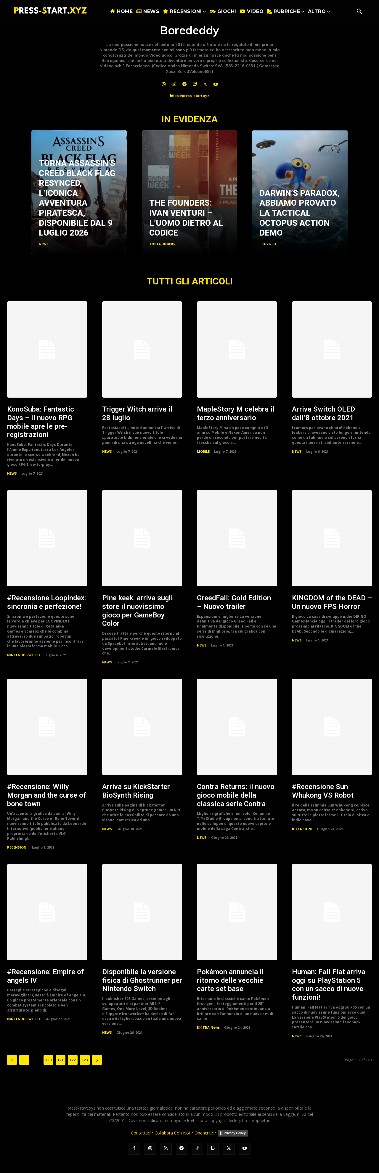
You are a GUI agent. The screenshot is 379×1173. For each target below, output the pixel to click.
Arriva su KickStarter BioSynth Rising (136, 790)
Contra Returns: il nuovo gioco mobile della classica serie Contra (235, 795)
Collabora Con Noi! (173, 1133)
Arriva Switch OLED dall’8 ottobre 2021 (323, 413)
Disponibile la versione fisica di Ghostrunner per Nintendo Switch (142, 980)
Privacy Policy (235, 1133)
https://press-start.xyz (189, 95)
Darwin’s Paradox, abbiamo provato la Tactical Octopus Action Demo (299, 213)
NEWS (44, 243)
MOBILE (203, 451)
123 (85, 1059)
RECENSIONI (17, 847)
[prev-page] (12, 1060)
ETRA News (208, 1027)
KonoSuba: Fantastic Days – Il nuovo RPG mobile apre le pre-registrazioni (40, 422)
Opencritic (205, 1133)
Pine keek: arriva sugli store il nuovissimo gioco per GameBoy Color (137, 611)
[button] (359, 12)
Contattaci (141, 1133)
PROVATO (267, 243)
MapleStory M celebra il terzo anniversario (235, 413)
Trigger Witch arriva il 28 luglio (137, 413)
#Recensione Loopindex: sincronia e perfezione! (46, 602)
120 (48, 1059)
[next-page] (97, 1060)
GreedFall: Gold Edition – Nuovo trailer (234, 602)
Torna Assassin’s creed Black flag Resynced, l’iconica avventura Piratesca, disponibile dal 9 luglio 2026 (77, 198)
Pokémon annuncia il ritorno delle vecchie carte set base (230, 980)
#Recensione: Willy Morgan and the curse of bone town (46, 795)
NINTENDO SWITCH (23, 655)
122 (73, 1059)
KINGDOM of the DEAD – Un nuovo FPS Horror (332, 602)
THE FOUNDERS (162, 243)
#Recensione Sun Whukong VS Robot (323, 790)
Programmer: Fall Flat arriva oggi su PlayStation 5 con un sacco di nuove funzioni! (328, 984)
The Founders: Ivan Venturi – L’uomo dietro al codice (186, 218)
